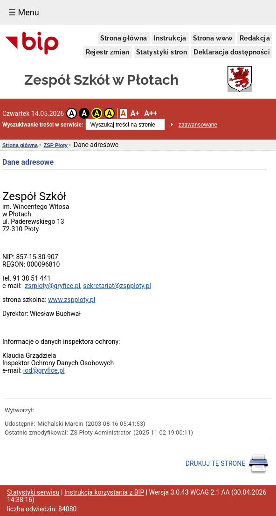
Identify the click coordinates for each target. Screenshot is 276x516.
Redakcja (255, 38)
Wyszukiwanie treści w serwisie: (42, 124)
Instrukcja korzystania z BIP (104, 492)
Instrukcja (170, 38)
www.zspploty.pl (71, 299)
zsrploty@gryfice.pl (52, 285)
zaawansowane (198, 124)
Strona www (213, 38)
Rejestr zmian (108, 52)
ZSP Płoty (56, 145)
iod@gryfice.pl (44, 370)
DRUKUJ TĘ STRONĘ (227, 464)
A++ (150, 113)
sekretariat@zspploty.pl (117, 285)
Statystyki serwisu (33, 492)
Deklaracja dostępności (231, 52)
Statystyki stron (161, 52)
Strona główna (123, 38)
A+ (135, 113)
